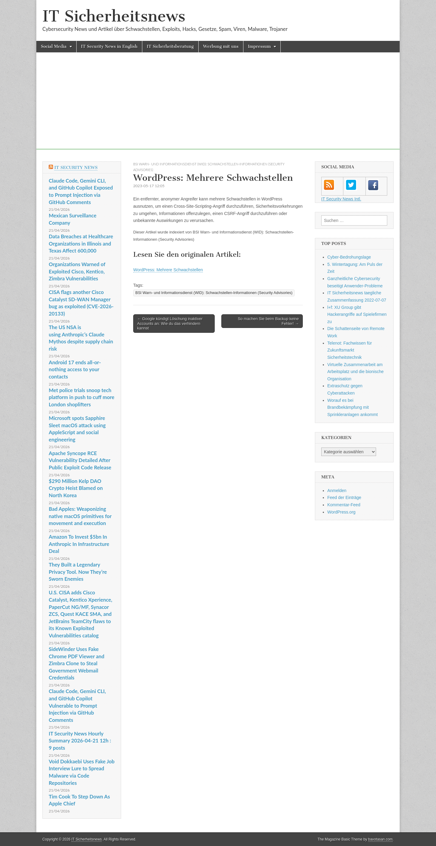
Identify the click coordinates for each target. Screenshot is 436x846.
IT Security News (75, 167)
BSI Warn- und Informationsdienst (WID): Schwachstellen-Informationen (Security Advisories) (213, 293)
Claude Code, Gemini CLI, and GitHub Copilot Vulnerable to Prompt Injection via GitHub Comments (77, 705)
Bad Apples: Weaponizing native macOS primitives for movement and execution (80, 516)
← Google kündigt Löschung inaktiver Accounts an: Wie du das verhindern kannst (170, 323)
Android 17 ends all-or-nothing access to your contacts (75, 369)
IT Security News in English (109, 46)
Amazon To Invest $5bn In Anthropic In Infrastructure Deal (79, 544)
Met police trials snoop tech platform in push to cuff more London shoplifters (81, 397)
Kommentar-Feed (343, 504)
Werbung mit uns (221, 46)
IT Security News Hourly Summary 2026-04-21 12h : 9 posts (80, 740)
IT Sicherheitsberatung (170, 46)
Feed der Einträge (344, 497)
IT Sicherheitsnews (113, 16)
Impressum (259, 46)
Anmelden (336, 490)
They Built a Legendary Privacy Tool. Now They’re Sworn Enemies (78, 571)
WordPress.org (341, 512)
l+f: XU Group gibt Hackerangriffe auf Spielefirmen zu (357, 314)
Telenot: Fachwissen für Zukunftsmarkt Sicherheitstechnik (349, 350)
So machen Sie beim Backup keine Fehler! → (268, 321)
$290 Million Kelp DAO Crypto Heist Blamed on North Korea (76, 488)
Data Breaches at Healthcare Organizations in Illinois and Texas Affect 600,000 (81, 243)
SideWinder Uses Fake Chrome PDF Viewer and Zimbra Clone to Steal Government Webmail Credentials (76, 663)
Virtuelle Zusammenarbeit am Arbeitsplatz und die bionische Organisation (355, 371)
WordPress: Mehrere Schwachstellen (168, 269)
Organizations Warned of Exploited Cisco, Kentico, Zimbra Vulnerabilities (77, 271)
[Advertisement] (218, 106)
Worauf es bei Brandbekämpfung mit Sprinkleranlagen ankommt (352, 407)
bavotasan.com (380, 839)
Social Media (54, 46)
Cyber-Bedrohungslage (349, 257)
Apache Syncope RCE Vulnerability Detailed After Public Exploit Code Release (80, 460)
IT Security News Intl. (341, 199)
